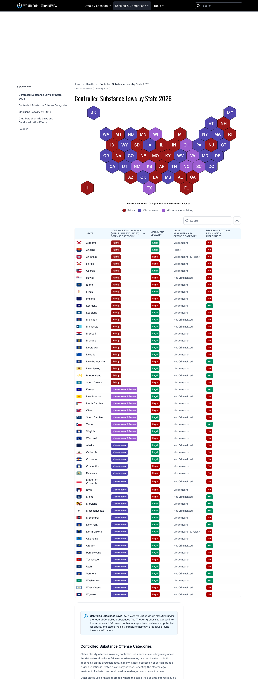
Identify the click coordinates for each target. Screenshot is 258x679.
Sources (23, 128)
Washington (93, 580)
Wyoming (91, 594)
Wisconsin (92, 438)
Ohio (89, 410)
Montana (91, 340)
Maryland (91, 503)
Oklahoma (92, 538)
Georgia (90, 270)
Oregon (90, 545)
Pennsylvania (94, 552)
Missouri (91, 333)
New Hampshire (95, 361)
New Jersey (93, 368)
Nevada (90, 354)
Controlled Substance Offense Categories (43, 105)
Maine (89, 496)
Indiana (90, 298)
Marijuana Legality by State (35, 111)
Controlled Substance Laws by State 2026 (40, 96)
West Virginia (94, 587)
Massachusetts (95, 510)
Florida (90, 263)
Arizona (90, 249)
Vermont (91, 573)
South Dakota (94, 382)
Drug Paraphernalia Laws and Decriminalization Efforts (36, 120)
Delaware (91, 473)
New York (92, 524)
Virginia (90, 431)
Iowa (89, 489)
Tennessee (92, 559)
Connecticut (93, 466)
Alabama (91, 242)
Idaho (89, 284)
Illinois (89, 291)
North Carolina (94, 403)
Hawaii (90, 277)
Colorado (91, 459)
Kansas (90, 389)
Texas (89, 424)
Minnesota (92, 326)
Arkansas (91, 256)
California (91, 452)
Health (90, 84)
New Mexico (93, 396)
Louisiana (91, 312)
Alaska (90, 445)
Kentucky (91, 305)
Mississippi (92, 517)
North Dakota (94, 531)
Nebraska (92, 347)
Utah (89, 566)
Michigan (91, 319)
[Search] (222, 6)
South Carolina (94, 417)
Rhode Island (93, 375)
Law (78, 84)
